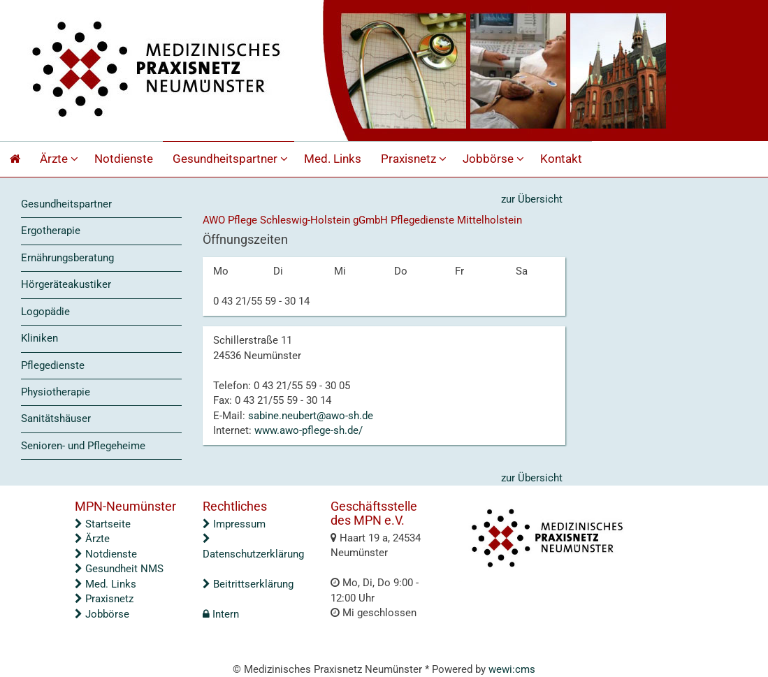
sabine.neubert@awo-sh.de (310, 415)
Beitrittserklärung (248, 584)
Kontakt (561, 159)
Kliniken (39, 338)
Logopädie (45, 311)
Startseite (103, 524)
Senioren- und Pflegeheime (83, 445)
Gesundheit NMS (119, 568)
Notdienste (123, 159)
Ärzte (61, 159)
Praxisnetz (415, 159)
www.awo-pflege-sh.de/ (308, 430)
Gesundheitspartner (232, 159)
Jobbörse (495, 159)
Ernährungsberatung (67, 258)
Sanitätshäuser (56, 418)
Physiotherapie (55, 392)
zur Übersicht (532, 199)
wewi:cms (511, 669)
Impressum (234, 524)
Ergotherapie (50, 230)
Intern (221, 614)
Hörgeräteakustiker (66, 284)
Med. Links (332, 159)
